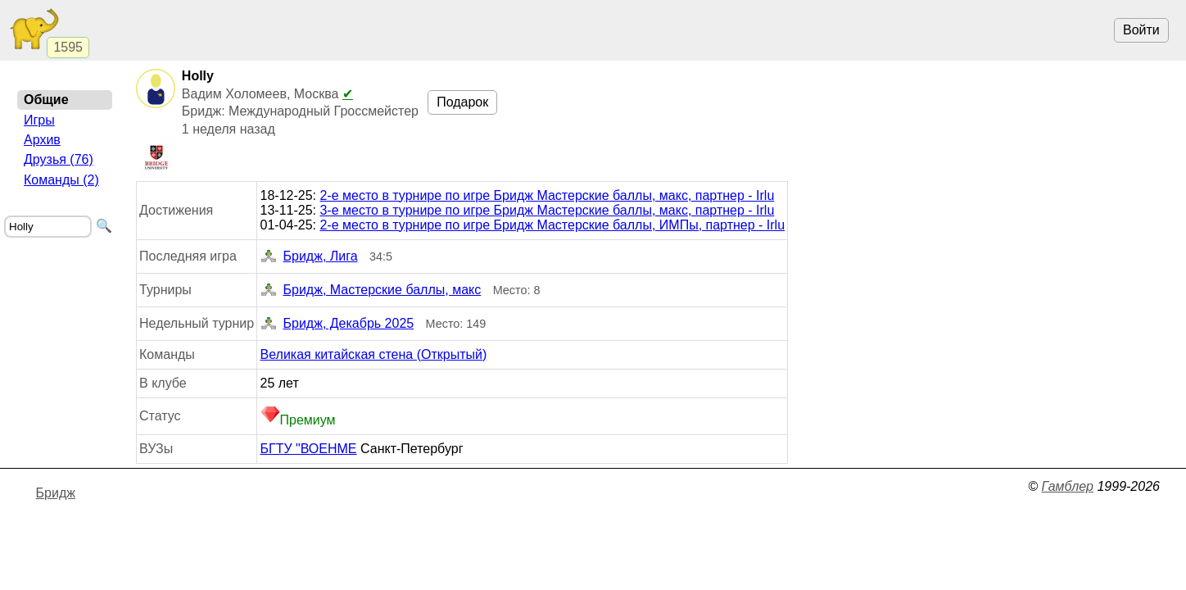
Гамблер (1067, 486)
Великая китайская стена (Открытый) (373, 354)
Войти (1141, 30)
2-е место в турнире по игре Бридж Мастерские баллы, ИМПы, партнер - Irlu (552, 225)
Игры (39, 120)
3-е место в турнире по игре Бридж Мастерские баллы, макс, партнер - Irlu (546, 210)
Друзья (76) (58, 159)
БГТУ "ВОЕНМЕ (308, 449)
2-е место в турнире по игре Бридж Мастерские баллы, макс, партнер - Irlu (546, 195)
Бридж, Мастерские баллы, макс (371, 290)
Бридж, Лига (309, 256)
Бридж (55, 493)
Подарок (462, 102)
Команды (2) (61, 180)
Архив (42, 140)
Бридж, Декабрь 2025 (337, 324)
